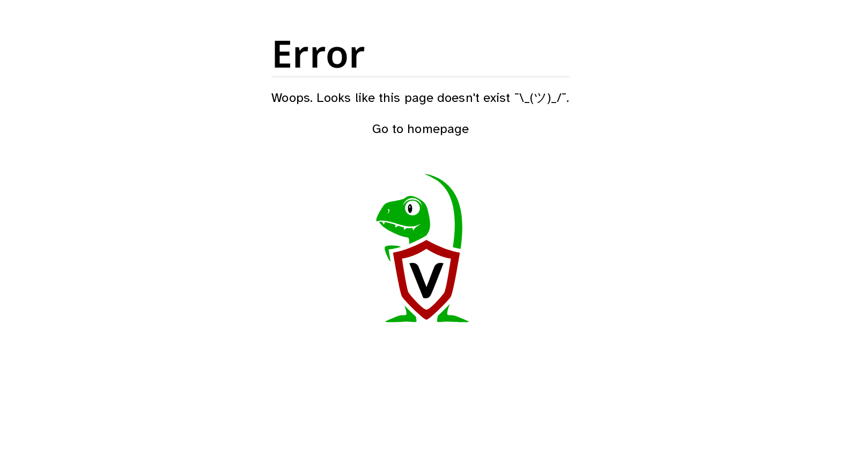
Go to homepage (420, 129)
